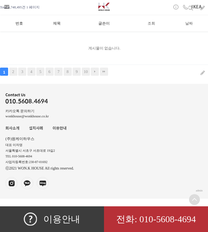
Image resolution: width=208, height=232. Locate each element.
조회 (151, 23)
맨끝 (104, 72)
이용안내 (52, 219)
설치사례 (36, 128)
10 (86, 71)
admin (199, 190)
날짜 (189, 23)
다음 (95, 72)
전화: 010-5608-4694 (156, 219)
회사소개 (12, 128)
